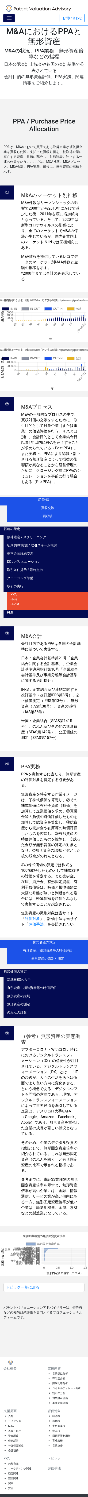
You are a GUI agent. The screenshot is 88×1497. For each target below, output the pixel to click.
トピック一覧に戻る (22, 1287)
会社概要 (10, 1368)
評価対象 (32, 918)
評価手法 (36, 924)
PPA (7, 1458)
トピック (54, 1458)
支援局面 (10, 1411)
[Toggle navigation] (9, 18)
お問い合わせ (72, 18)
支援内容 (54, 1368)
